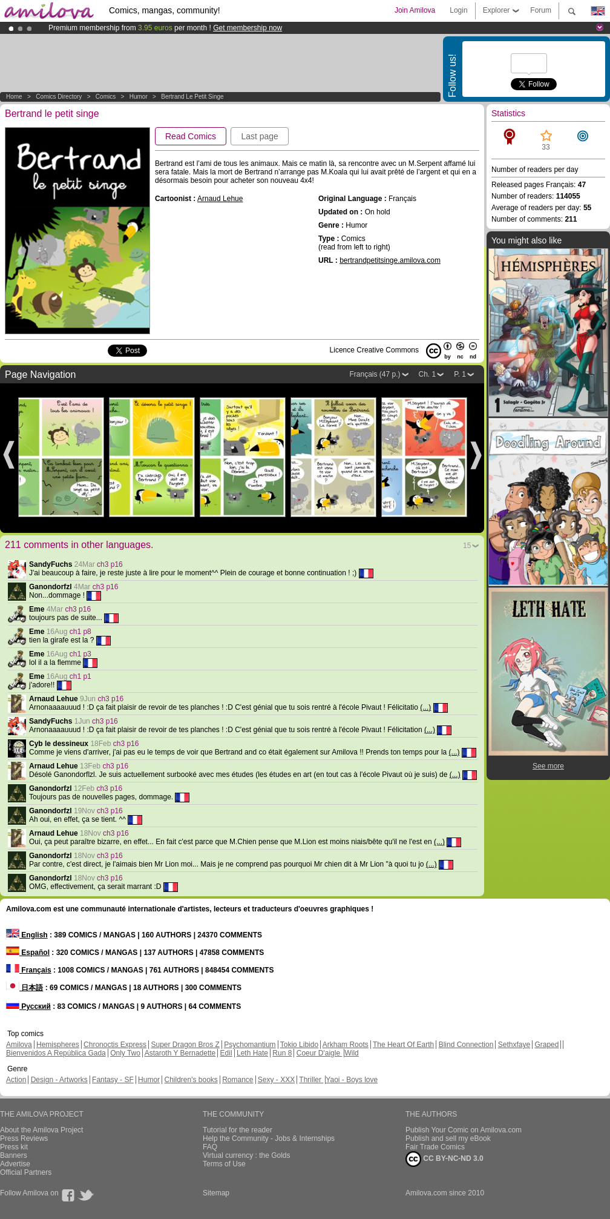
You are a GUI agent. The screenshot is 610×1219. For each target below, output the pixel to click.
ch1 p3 (80, 654)
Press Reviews (24, 1138)
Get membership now (247, 28)
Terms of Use (224, 1164)
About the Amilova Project (41, 1130)
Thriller (311, 1079)
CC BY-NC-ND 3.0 (444, 1159)
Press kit (14, 1147)
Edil (226, 1053)
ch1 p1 (80, 676)
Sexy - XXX (276, 1079)
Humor (139, 96)
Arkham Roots (346, 1044)
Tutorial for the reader (237, 1130)
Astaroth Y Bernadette (180, 1053)
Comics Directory (59, 96)
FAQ (210, 1147)
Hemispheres (57, 1044)
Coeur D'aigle (320, 1053)
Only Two (125, 1053)
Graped (546, 1044)
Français (28, 970)
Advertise (15, 1164)
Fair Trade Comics (435, 1147)
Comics (106, 96)
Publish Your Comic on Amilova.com (463, 1130)
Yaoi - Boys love (352, 1079)
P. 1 (460, 374)
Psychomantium (249, 1044)
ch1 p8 (80, 631)
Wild (351, 1053)
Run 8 (282, 1053)
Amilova (19, 1044)
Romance (237, 1079)
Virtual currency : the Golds (246, 1155)
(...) (425, 707)
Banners (13, 1155)
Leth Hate (252, 1053)
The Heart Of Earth (403, 1044)
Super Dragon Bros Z (185, 1044)
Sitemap (216, 1193)
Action (16, 1079)
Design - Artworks (59, 1079)
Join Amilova (415, 10)
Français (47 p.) (374, 374)
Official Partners (25, 1172)
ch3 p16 (110, 564)
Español (28, 952)
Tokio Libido (299, 1044)
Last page (259, 136)
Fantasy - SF (113, 1079)
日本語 (24, 987)
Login (458, 10)
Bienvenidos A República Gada (56, 1053)
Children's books (190, 1079)
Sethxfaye (514, 1044)
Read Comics (190, 136)
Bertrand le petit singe (192, 96)
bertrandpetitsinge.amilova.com (390, 260)
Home (14, 96)
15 (467, 545)
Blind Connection (466, 1044)
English (27, 935)
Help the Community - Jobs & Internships (269, 1138)
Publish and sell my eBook (448, 1138)
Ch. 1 (427, 374)
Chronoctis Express (115, 1044)
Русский (28, 1006)
